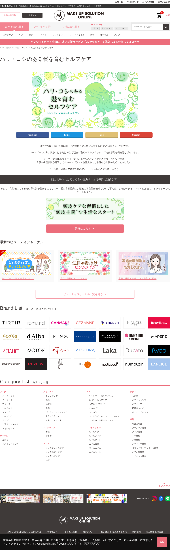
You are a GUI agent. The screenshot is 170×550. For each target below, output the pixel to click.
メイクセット (8, 428)
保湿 (48, 408)
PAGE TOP (164, 485)
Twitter (67, 135)
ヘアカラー (94, 412)
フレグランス (59, 35)
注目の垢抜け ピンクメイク (73, 278)
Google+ (136, 135)
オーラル (104, 35)
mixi (102, 135)
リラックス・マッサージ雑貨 (145, 448)
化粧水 (49, 404)
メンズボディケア (54, 452)
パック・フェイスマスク (57, 412)
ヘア (21, 35)
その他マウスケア (10, 444)
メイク (44, 35)
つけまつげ (137, 424)
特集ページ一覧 (12, 48)
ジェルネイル (95, 448)
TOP (2, 48)
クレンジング (52, 396)
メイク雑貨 (137, 432)
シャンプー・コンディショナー (103, 396)
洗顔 (48, 400)
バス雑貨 (136, 440)
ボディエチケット (140, 412)
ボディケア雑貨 (139, 444)
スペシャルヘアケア (98, 400)
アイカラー (7, 404)
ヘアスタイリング (97, 404)
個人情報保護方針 (154, 532)
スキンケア (8, 35)
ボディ (32, 35)
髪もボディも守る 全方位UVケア (18, 278)
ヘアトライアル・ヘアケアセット (104, 416)
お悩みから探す (71, 26)
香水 (48, 432)
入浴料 (135, 396)
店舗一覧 (119, 2)
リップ (5, 420)
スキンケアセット (54, 420)
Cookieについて (67, 543)
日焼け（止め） (139, 408)
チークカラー (8, 400)
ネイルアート (95, 440)
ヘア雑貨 (136, 436)
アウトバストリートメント (101, 420)
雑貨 (92, 35)
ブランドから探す (43, 26)
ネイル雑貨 (94, 444)
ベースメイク (8, 396)
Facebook (32, 135)
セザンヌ (95, 28)
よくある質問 (148, 2)
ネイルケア (94, 432)
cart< (159, 12)
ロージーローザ (121, 28)
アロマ (49, 436)
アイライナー (8, 408)
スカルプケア (95, 408)
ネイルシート (95, 452)
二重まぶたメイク (10, 424)
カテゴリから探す (14, 26)
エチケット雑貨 (139, 456)
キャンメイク (107, 28)
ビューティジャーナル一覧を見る (85, 294)
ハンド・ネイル (77, 35)
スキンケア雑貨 (139, 428)
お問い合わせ (164, 2)
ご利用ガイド (133, 2)
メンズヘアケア (53, 456)
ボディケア (137, 404)
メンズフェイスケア (55, 448)
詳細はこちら (85, 228)
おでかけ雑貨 (138, 452)
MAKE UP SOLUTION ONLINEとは (24, 532)
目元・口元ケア (53, 416)
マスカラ (6, 412)
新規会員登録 (10, 15)
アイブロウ (7, 416)
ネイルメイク (95, 436)
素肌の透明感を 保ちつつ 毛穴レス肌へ (138, 278)
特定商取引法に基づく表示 (114, 532)
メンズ (117, 35)
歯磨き (5, 440)
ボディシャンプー (140, 400)
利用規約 (136, 532)
